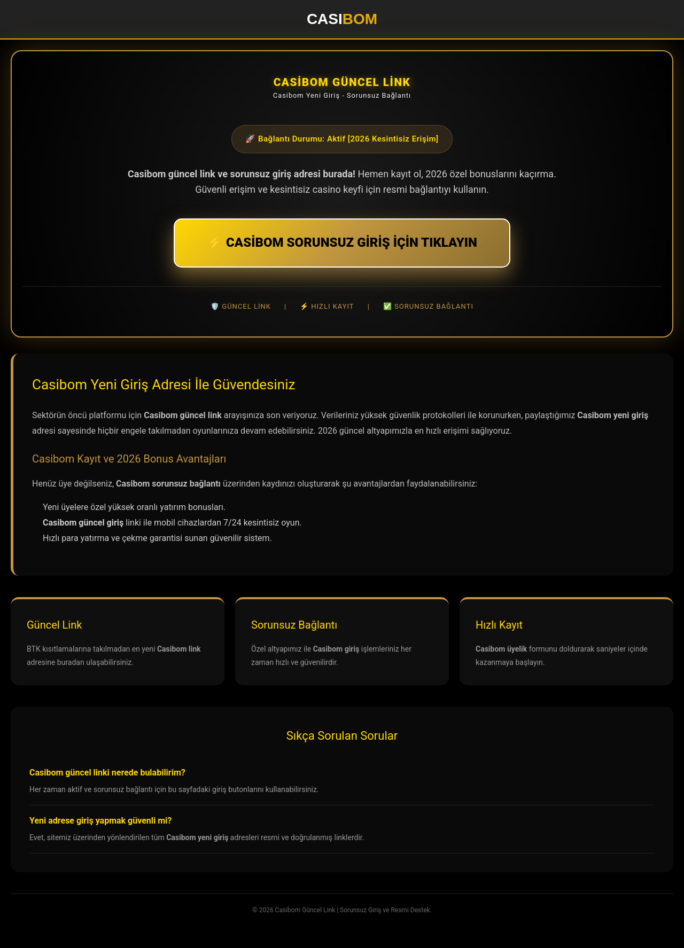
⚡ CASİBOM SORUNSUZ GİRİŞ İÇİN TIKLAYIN (342, 242)
